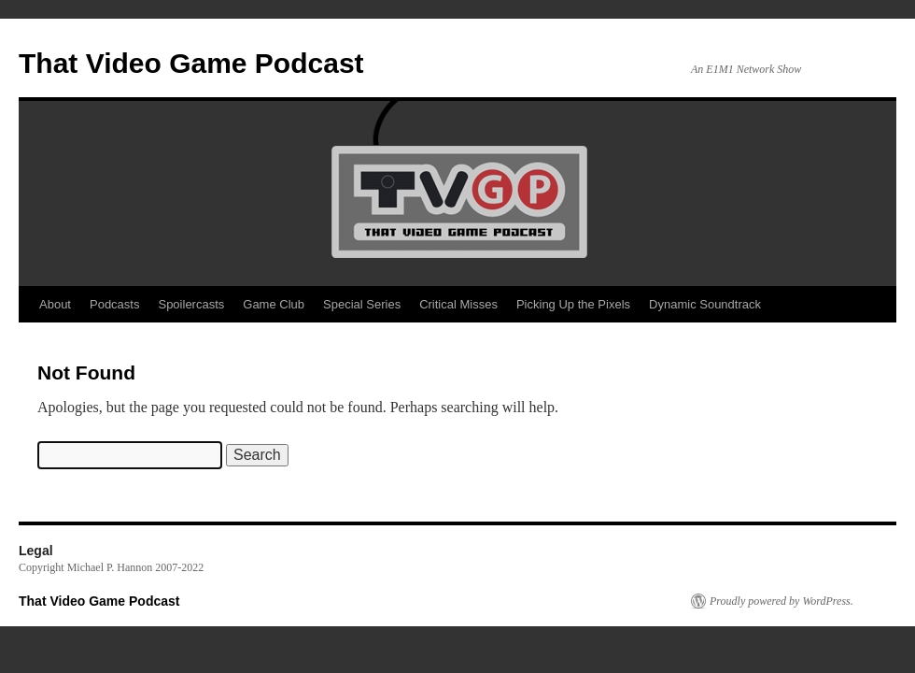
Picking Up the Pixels (573, 304)
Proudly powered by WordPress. (781, 601)
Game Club (273, 304)
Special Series (362, 304)
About (55, 304)
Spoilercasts (191, 304)
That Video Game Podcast (191, 63)
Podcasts (114, 304)
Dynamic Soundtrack (705, 304)
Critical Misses (458, 304)
